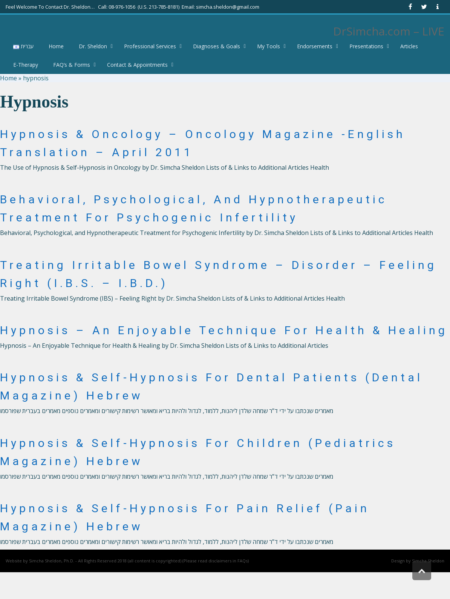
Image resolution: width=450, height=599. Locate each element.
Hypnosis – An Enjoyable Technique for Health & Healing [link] (224, 330)
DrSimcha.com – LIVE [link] (388, 31)
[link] (410, 7)
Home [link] (8, 78)
